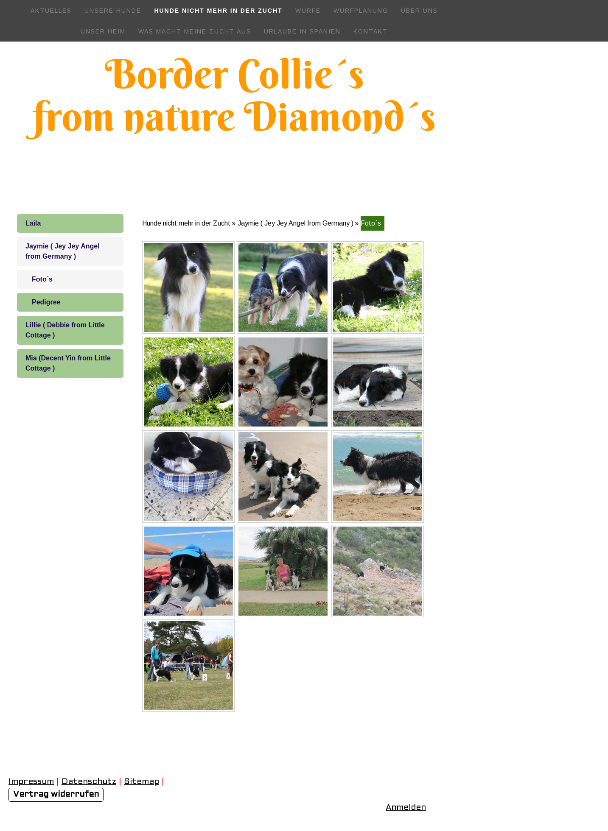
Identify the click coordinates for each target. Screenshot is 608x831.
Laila (33, 223)
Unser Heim (103, 31)
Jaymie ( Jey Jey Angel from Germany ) (62, 251)
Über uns (419, 10)
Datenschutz (89, 782)
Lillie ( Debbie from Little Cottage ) (65, 330)
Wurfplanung (360, 10)
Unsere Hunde (112, 10)
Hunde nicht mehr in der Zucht (218, 10)
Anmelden (406, 807)
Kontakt (370, 31)
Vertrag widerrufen (56, 794)
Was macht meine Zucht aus (194, 31)
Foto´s (42, 279)
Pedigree (46, 302)
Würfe (308, 10)
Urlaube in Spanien (302, 31)
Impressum (31, 782)
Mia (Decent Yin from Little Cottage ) (68, 363)
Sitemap (141, 782)
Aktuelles (51, 10)
